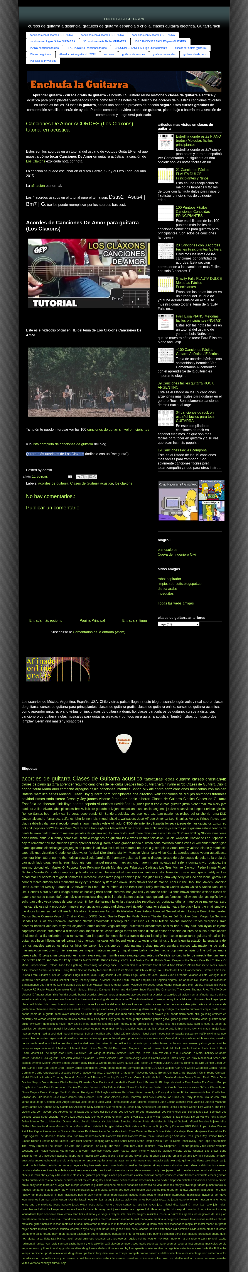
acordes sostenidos (165, 994)
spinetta (140, 1248)
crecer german (217, 1175)
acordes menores (119, 994)
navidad (28, 799)
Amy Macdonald (201, 1058)
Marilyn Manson (128, 852)
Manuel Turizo (39, 1121)
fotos (148, 896)
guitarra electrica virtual (193, 1019)
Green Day (81, 794)
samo (122, 955)
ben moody (65, 1165)
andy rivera (47, 999)
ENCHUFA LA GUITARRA (124, 19)
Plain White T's (217, 1131)
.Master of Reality (42, 887)
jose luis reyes (146, 1204)
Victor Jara (149, 852)
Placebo (27, 989)
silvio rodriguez (210, 862)
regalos (132, 1238)
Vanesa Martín (58, 1150)
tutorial (40, 911)
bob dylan (204, 926)
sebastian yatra (168, 906)
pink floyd (63, 804)
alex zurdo (100, 1155)
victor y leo (59, 1258)
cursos (50, 896)
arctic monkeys (160, 828)
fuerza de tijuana (42, 1189)
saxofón (99, 1243)
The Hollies (55, 1145)
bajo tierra (197, 1160)
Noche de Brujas (153, 1126)
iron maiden (217, 789)
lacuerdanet (29, 1214)
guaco (174, 1019)
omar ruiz (212, 1229)
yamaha (221, 1258)
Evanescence (193, 970)
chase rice (219, 1170)
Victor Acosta (121, 1150)
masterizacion (31, 950)
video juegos (194, 809)
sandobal (140, 1038)
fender (215, 843)
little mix (126, 1214)
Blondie (209, 1062)
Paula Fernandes (109, 1131)
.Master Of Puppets (64, 867)
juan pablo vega (40, 901)
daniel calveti (105, 931)
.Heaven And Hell (162, 1048)
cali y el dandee (149, 892)
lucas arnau (144, 1028)
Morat (44, 892)
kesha (124, 1209)
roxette (222, 1238)
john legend (118, 940)
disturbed (121, 1014)
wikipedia (182, 838)
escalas (139, 896)
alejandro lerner (83, 926)
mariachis (67, 882)
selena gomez (188, 862)
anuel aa (111, 1160)
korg (197, 1023)
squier (149, 1248)
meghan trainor (83, 1033)
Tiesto (124, 1145)
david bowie (111, 1180)
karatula (93, 1209)
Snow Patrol (147, 989)
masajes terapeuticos (192, 1219)
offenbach (166, 1229)
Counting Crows (114, 1077)
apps (121, 1160)
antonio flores (63, 999)
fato (88, 935)
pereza (26, 955)
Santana (28, 872)
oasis (148, 809)
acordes (183, 852)
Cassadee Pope (69, 1072)
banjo (222, 1160)
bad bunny (181, 926)
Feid (216, 970)
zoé (156, 804)
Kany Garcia (60, 1106)
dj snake (152, 931)
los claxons (123, 483)
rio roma (213, 813)
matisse (68, 833)
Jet (119, 975)
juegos (62, 848)
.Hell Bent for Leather (187, 1048)
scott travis (139, 1243)
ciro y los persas (118, 1009)
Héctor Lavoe (143, 1092)
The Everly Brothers (34, 1145)
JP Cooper (45, 1097)
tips (85, 1253)
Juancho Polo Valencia (190, 1101)
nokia (127, 1229)
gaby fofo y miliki (64, 1189)
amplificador (80, 872)
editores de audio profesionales (204, 931)
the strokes (29, 960)
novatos (165, 862)
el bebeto (45, 877)
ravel (69, 1238)
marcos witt (188, 945)
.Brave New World (100, 1048)
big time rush (92, 1165)
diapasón (175, 1180)
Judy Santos (29, 1106)
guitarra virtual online (211, 935)
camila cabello (31, 1170)
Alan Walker (73, 1058)
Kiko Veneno (114, 1106)
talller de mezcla (194, 955)
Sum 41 (167, 1140)
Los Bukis (39, 921)
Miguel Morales (199, 1121)
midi (160, 1224)
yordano (35, 1263)
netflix (202, 1033)
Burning (146, 1067)
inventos (33, 1199)
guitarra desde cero (195, 54)
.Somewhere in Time (84, 887)
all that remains (172, 1155)
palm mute (59, 1233)
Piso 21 (143, 921)
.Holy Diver (208, 1048)
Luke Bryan (130, 1116)
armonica (77, 892)
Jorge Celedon (46, 1101)
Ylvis (55, 994)
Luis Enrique (84, 984)
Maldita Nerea (190, 1116)
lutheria (180, 901)
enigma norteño (57, 1019)
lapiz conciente (46, 1214)
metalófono (90, 1224)
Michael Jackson (184, 867)
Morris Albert (84, 1126)
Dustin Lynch (136, 1082)
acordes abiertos (97, 994)
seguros (172, 1243)
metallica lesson (51, 1224)
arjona (26, 789)
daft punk (62, 896)
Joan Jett (145, 975)
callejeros (219, 926)
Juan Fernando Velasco (183, 975)
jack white (131, 1199)
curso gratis (198, 872)
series (53, 794)
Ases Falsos (143, 911)
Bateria (27, 794)
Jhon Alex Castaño (154, 1097)
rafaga (30, 1238)
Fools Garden (143, 1087)
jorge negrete (155, 1023)
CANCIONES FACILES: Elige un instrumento (141, 48)
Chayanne (197, 838)
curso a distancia (66, 931)
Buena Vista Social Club (124, 970)
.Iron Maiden (204, 882)
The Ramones (84, 1145)
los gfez (62, 945)
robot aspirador (169, 579)
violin (172, 1043)
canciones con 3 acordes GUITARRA (51, 35)
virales (71, 1258)
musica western (70, 1229)
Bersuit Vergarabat (213, 911)
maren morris (149, 862)
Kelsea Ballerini (59, 980)
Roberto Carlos (191, 921)
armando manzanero (138, 1160)
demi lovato (62, 1014)
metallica (40, 794)
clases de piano (34, 784)
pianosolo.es (167, 549)
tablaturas (153, 779)
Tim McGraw (218, 989)
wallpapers (128, 818)
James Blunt (94, 1097)
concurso (38, 896)
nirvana (170, 784)
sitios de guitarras (86, 1248)
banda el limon (142, 843)
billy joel (187, 999)
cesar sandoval (202, 1170)
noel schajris (186, 950)
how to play (85, 1194)
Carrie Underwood (46, 1072)
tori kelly (65, 960)
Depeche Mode (129, 916)
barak (25, 1165)
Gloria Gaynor (30, 1092)
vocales (96, 1258)
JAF (34, 1097)
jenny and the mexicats (37, 1204)
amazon (221, 1155)
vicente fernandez (113, 799)
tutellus (164, 1253)
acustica (62, 1155)
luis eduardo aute (163, 1028)
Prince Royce (209, 818)
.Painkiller (80, 1053)
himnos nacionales (65, 1194)
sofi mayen (112, 1248)
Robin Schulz (78, 989)
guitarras (132, 857)
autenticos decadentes (146, 926)
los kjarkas (186, 1214)
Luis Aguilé (77, 1116)
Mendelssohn (159, 1121)
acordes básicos (33, 926)
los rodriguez (165, 901)
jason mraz (105, 877)
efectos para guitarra (186, 828)
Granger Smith (58, 1092)
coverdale (201, 1175)
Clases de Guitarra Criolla (206, 784)
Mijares (214, 1121)
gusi (223, 1189)
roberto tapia (199, 1238)
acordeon (50, 1155)
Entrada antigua (134, 620)
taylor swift (127, 833)
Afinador (117, 823)
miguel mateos (95, 950)
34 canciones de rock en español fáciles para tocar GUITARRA (196, 417)
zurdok (56, 1263)
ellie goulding (203, 1014)
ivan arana (105, 1199)
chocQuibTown (31, 1175)
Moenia (50, 1126)
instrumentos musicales (92, 940)
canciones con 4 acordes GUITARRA (102, 35)
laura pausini (55, 1028)
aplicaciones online (84, 999)
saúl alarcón (112, 1243)
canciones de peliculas (105, 784)
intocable (90, 877)
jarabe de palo (174, 857)
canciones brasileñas (54, 1170)
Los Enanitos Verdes (184, 818)
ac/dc (181, 784)
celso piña (189, 1004)
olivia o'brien (198, 1229)
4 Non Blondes (176, 965)
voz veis (182, 1043)
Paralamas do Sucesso (57, 1131)
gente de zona (123, 1019)
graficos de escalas (164, 54)
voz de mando (158, 882)
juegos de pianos (80, 848)
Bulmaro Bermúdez (128, 1067)
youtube (221, 1043)
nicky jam (219, 804)
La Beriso (128, 1106)
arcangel (122, 926)
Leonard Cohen (187, 1106)
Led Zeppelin (214, 838)
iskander (73, 1199)
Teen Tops (203, 1140)
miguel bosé (148, 1033)
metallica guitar (31, 1224)
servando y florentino (42, 1248)
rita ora (185, 1238)
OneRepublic (120, 921)
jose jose (141, 877)
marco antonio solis (46, 882)
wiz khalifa (176, 1258)
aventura (28, 857)
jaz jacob (172, 1199)
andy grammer (76, 1160)
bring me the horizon (63, 857)
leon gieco (83, 1028)
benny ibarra (173, 999)
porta (178, 1233)
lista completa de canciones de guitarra (63, 444)
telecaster (180, 1248)
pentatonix (118, 1233)
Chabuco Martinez (91, 1072)
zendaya (45, 1263)
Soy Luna (142, 828)
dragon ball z (106, 896)
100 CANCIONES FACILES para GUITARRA (161, 41)
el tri (55, 877)
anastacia (28, 1160)
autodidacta (218, 852)
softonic (176, 955)
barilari (34, 1165)
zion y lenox (119, 960)
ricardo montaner (145, 906)
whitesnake (147, 1258)
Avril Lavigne (190, 911)
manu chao (144, 945)
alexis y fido (115, 1155)
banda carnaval (114, 892)
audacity (158, 1160)
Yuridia (63, 994)
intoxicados (194, 1194)
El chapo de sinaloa (171, 1082)
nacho (170, 1033)
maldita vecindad (51, 1033)
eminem (217, 1014)
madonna (128, 945)
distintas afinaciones (194, 1180)
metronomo (50, 950)
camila (65, 813)
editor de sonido (170, 931)
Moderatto (38, 1126)
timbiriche (37, 1253)
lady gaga (43, 862)
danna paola (29, 1014)
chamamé (42, 1009)
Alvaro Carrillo (151, 1058)
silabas (69, 1248)
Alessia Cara (115, 1058)
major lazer (219, 1028)
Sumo (176, 1140)
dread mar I (30, 877)
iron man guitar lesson (53, 1199)
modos (161, 1033)
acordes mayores (58, 926)
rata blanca (58, 1238)
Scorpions (211, 921)
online (201, 950)
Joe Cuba (173, 1097)
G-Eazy (204, 1087)
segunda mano (156, 1243)
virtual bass (83, 1258)
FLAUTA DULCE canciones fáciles (87, 48)
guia (203, 1189)
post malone (189, 1233)
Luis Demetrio (94, 1116)
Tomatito (150, 1145)
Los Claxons (35, 161)
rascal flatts (43, 1238)
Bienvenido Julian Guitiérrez (166, 1062)
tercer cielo (194, 1248)
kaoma (71, 1209)
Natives (119, 1126)
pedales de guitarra (88, 833)
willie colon (161, 1258)
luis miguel (100, 818)
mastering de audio (212, 945)
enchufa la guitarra (91, 1185)
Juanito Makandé (215, 1101)
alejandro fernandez (46, 818)
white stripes (101, 960)
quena (215, 1233)
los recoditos (146, 901)
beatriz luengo (156, 999)
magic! (207, 1028)
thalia (205, 1248)
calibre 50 (77, 809)
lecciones (70, 1028)
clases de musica (177, 872)
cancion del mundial (112, 1004)
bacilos (168, 926)
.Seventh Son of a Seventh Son (138, 965)
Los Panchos (48, 984)
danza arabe (167, 589)
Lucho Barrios (66, 984)
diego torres (123, 931)
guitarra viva (154, 784)
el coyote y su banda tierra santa (173, 1014)
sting (213, 1038)
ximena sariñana (204, 1258)
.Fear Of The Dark (181, 882)
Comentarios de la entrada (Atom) (99, 632)
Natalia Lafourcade (96, 921)
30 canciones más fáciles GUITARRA (105, 41)
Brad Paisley (66, 1067)
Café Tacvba (81, 828)
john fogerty (121, 1023)
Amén (216, 1058)
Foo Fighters (100, 828)
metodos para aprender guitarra (137, 1224)
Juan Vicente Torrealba (144, 1101)
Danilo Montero (174, 1077)
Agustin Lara (57, 1058)
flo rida (124, 935)
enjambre (54, 935)
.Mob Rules (65, 1053)
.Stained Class (125, 1053)
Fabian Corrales (78, 1087)
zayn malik (40, 1048)
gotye (166, 1019)
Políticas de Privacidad (43, 60)
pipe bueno (154, 1233)
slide (167, 955)
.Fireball (146, 1048)
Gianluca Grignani (60, 975)
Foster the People (165, 1087)
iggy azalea (75, 1023)
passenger (83, 1233)
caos (158, 1004)
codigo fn (171, 1009)
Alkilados (127, 911)
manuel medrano (106, 862)
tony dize (102, 1253)
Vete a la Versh (79, 1150)
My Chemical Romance (64, 921)
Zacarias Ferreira (32, 1155)
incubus (133, 1194)
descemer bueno (149, 1180)
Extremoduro (59, 1087)
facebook (168, 1185)
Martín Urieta (141, 1121)
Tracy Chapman (166, 1145)
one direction (143, 794)
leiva (60, 1214)
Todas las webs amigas (176, 603)
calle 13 (166, 892)
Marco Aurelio (81, 1121)
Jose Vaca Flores (109, 1101)
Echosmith (151, 1082)
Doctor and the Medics (113, 1082)
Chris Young (206, 1072)
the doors (28, 911)
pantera (71, 1233)
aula (166, 1160)
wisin (163, 833)
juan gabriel (165, 813)
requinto (81, 784)
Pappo (38, 1131)
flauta (36, 789)
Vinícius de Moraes (159, 1150)
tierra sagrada (48, 960)
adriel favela (85, 1155)
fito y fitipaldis (154, 823)
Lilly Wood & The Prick (212, 1106)
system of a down (114, 882)
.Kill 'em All (64, 911)
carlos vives (183, 843)
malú (59, 1219)
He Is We (128, 1092)
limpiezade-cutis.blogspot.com (181, 584)
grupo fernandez (177, 1189)
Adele (106, 823)
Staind (132, 1140)
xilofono (188, 1258)
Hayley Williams (111, 1092)
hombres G (75, 877)
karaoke (81, 1209)
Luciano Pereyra (59, 1116)
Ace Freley (145, 887)
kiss (188, 877)
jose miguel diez (168, 1204)
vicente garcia (142, 1043)
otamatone (28, 1233)
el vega (59, 1185)
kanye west (58, 1209)
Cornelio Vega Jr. (53, 916)
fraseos (26, 1189)
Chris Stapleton (188, 1072)
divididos (139, 931)
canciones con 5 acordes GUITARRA (153, 35)
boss (113, 1165)
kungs (202, 1209)
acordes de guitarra (53, 483)
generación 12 (85, 1189)
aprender (67, 784)
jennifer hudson (199, 1199)
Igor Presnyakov (162, 1092)
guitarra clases (190, 779)
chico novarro (57, 1009)
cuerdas (69, 1180)
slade (101, 1248)
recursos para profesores (111, 1238)
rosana (96, 882)
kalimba (105, 901)
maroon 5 (55, 833)
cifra (58, 1175)
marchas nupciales (88, 1219)
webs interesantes (114, 1258)
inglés (214, 896)
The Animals (218, 1140)
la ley (116, 901)
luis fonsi (85, 862)
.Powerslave (96, 911)
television (157, 838)
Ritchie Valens (169, 921)
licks (82, 1214)
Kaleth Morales (111, 867)
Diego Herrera (50, 1082)
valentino (175, 1253)
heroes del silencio (77, 838)
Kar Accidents (77, 1106)
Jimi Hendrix (30, 892)
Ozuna (129, 828)
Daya (223, 1077)
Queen (26, 818)
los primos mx (110, 1028)
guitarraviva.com (32, 1023)
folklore (90, 809)
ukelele (170, 838)
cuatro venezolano (41, 1180)
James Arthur (76, 1097)
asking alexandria (107, 999)
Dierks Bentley (69, 1082)
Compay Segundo (64, 1077)
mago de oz (194, 901)
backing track (93, 892)
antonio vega (105, 926)
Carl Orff (180, 1067)
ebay (32, 1185)
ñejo (63, 1263)
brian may (50, 1004)
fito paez (98, 935)
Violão (187, 1150)
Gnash (44, 1092)
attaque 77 (125, 999)
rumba (40, 1243)
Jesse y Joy (76, 799)
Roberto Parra (137, 1136)
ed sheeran (46, 804)
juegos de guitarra (197, 857)
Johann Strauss (203, 1097)
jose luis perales (175, 1023)
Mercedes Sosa (153, 984)
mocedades (177, 1224)
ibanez (70, 940)
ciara (104, 1009)
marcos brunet (130, 1219)
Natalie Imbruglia (103, 1126)
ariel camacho (63, 789)
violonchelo (41, 867)
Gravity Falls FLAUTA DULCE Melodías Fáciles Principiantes (199, 283)
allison (51, 843)
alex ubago (62, 892)
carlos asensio (115, 1170)
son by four (127, 1248)
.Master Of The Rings (43, 1053)
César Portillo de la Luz (149, 1077)
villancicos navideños (113, 804)
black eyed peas (216, 999)
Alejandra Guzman (94, 1058)
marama (130, 848)
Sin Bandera (107, 813)
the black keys (191, 906)
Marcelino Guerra (60, 1121)
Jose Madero (89, 1101)
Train (222, 921)
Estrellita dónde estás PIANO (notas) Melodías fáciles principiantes (198, 141)
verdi (185, 1253)
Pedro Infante (207, 867)
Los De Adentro (129, 1111)
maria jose (146, 1219)
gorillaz (157, 1019)
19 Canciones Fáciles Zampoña (182, 450)
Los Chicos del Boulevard (101, 1111)
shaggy (60, 1248)
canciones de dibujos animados (186, 794)
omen (222, 1229)
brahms (122, 1165)
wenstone (132, 1258)
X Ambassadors (42, 994)
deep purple (89, 813)
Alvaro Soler (46, 970)
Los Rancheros (171, 1111)
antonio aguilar (96, 1160)
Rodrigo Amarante (174, 1136)
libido (74, 862)
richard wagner (147, 1238)
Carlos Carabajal (197, 1067)
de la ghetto (46, 1014)
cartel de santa (172, 1004)
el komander (201, 843)
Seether (88, 1140)
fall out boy (93, 1019)
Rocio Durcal (154, 1136)
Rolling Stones (200, 833)
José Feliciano (89, 867)
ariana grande (121, 843)
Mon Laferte (195, 984)
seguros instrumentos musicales (197, 1243)
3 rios (163, 965)
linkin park (41, 833)
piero (124, 1038)
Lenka (173, 1106)
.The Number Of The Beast (118, 887)
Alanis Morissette (198, 965)
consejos (171, 1175)
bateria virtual (114, 872)
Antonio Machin (41, 1062)
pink (48, 906)
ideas (106, 1194)
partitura (27, 809)
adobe (72, 1155)
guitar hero (213, 1189)
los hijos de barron (84, 945)
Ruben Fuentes (40, 1140)
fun (103, 1019)
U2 (133, 804)
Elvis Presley (193, 1082)
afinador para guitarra (212, 994)
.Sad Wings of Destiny (101, 1053)
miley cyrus (83, 882)
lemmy (68, 1214)
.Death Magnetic (130, 1048)
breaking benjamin (139, 1165)
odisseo (154, 1229)
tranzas (77, 960)
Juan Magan (200, 916)
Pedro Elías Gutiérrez (134, 1131)
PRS (188, 1126)
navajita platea (184, 1033)
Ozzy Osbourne (174, 1126)
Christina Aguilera (41, 1077)
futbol (155, 935)
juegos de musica (189, 823)
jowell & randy (189, 1204)
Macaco (98, 984)
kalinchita (44, 1209)
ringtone (175, 1238)
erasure (121, 1185)
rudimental (28, 1243)
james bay (144, 1199)
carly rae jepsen (164, 1170)
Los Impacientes (150, 1111)
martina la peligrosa (166, 1219)
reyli (129, 906)
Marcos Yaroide (101, 1121)
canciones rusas (79, 1170)
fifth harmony (115, 857)
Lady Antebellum (145, 1106)
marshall (68, 1033)
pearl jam (72, 1038)
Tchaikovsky (188, 1140)
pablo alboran (139, 799)
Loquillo (145, 980)
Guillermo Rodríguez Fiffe (84, 1092)
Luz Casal (145, 1116)
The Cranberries (166, 989)
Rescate (100, 1136)
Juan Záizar (167, 1101)
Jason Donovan (131, 1097)
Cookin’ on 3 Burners (89, 1077)
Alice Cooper (30, 970)
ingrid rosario (147, 1194)
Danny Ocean (193, 1077)
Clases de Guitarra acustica (91, 483)
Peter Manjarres (197, 1131)
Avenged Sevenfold (166, 911)
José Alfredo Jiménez (152, 818)
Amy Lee (184, 1058)
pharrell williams (136, 1233)
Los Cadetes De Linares (192, 980)
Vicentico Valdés (100, 1150)
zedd (51, 1048)
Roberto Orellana (117, 1136)
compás (160, 1175)
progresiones (68, 955)
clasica (138, 1175)
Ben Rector (141, 1062)
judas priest (145, 804)
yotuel (211, 1043)
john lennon (83, 818)
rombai (212, 1238)
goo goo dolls (127, 1189)
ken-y (102, 1209)
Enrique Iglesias (215, 809)
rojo (98, 955)
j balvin (171, 809)
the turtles (102, 1043)
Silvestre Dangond (99, 989)
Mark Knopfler (112, 984)
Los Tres (165, 867)
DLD (223, 813)
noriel (135, 1229)
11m (172, 1053)
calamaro (48, 823)
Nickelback (211, 984)
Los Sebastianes (192, 1111)
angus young (199, 852)
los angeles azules (41, 945)
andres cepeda (84, 804)
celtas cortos (206, 1004)
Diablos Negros (31, 1082)
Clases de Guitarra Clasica (173, 799)
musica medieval (48, 1229)
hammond (37, 1194)
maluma (206, 804)
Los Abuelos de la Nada (68, 1111)
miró (166, 1224)
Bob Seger (50, 1067)
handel (48, 1194)
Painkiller (27, 1131)
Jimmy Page (130, 975)
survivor (159, 1248)
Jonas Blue (29, 1101)
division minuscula (83, 896)
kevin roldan (150, 940)
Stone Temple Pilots (149, 1140)
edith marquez (45, 1185)
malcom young (31, 1033)
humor (98, 1194)
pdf (174, 862)
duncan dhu (143, 1014)
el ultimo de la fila (34, 935)
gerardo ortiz (105, 809)
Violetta (177, 1150)
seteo (150, 955)
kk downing (190, 1209)
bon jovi (131, 892)
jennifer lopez (218, 1199)
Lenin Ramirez (131, 980)
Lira (33, 1111)
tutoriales (219, 794)
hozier (62, 1023)
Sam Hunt (75, 1140)
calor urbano (190, 1165)
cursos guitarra (170, 804)
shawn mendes (90, 823)
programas (49, 955)
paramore (219, 950)
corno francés (185, 1175)
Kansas (47, 1106)
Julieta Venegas (209, 975)
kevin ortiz (134, 940)
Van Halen (41, 1150)
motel (201, 1224)
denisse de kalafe (81, 1014)
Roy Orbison (209, 1136)
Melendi (65, 794)
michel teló (118, 1033)
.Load (25, 1053)
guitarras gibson (33, 940)
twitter (87, 960)
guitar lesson (169, 935)
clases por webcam (121, 1175)
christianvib (216, 779)
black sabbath (31, 823)
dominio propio (217, 1180)
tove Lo (113, 1253)
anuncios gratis (67, 843)
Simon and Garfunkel (125, 989)
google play (144, 1189)
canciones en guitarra (140, 1004)
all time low (190, 1155)
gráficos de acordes (133, 54)
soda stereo (55, 799)
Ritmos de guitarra (40, 54)
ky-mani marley (216, 1209)
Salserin (64, 1140)
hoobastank (50, 1023)
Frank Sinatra (39, 975)
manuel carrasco (214, 901)
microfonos (133, 1033)
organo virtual (57, 1038)
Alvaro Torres (169, 1058)
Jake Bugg (97, 975)
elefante (139, 823)
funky (109, 1019)
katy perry (177, 877)
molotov (153, 950)
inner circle (163, 1194)
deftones (125, 1180)
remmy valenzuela (192, 848)
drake (25, 1185)
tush (129, 1043)
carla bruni (98, 1170)
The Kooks (184, 989)
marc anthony (128, 862)
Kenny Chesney (79, 980)
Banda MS (140, 789)
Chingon (172, 1072)
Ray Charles (86, 1136)
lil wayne (114, 1214)
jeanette (184, 1199)
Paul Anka (91, 1131)
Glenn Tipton (218, 1087)
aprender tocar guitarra (95, 843)
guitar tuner (187, 935)
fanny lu (180, 1185)
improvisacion (119, 1194)
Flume (130, 1087)
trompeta (134, 1253)
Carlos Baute (31, 916)
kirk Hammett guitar (157, 1209)
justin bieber (191, 804)
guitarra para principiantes (111, 794)
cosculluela (86, 857)
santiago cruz (136, 955)
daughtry (97, 1180)
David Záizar (211, 1077)
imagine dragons (150, 857)
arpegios (82, 789)
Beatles (130, 784)
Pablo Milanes (217, 1126)
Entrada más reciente (45, 620)
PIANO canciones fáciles (44, 48)
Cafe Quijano (166, 1067)
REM (154, 921)
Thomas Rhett (200, 989)
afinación (38, 186)
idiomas (203, 896)
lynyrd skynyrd (193, 1028)
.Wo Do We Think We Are (152, 1053)
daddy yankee (216, 872)
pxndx (217, 823)
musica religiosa (33, 906)
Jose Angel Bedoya (68, 1101)
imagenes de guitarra (106, 838)
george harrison (142, 1019)
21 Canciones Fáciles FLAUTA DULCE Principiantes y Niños (192, 174)
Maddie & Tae (171, 1116)
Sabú (54, 1140)
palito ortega (43, 1233)
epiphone (110, 1185)
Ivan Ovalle (213, 1092)
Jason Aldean (111, 1097)
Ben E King (62, 970)
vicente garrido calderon (204, 1253)
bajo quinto (183, 1160)
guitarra (53, 784)
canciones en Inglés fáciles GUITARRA (52, 41)
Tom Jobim (136, 1145)
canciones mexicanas (190, 789)
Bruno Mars (63, 828)
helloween (190, 896)
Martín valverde (132, 984)
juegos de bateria (64, 901)
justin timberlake (88, 901)
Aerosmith (113, 911)
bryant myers (66, 1004)
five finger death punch (199, 1185)
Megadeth (117, 828)
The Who (114, 1145)
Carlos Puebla (217, 1067)
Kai (40, 1106)
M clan (157, 1116)
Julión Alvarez (43, 809)
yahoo (203, 1043)
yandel (51, 911)
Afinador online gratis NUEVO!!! (77, 54)
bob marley (52, 813)
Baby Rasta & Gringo (94, 1062)
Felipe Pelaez (116, 1087)
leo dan (197, 877)
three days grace (147, 833)
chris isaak (74, 1009)
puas (131, 1038)
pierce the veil (111, 1038)
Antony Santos (61, 1062)
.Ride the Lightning (70, 965)
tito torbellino (118, 1043)
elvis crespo (72, 1185)
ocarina (143, 1229)
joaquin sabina (124, 877)
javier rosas (159, 1199)
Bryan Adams (106, 1067)
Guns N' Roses (178, 833)
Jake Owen (60, 1097)
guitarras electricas (44, 848)
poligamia (168, 1233)
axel (223, 818)
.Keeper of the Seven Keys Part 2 (192, 960)
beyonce (78, 1165)
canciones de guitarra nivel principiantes (118, 429)
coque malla (210, 1009)
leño (75, 1214)
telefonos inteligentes (52, 1043)
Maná (46, 789)
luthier (179, 1028)
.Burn (115, 1048)
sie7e (159, 955)
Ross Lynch (194, 1136)
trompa (123, 1253)
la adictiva (100, 848)
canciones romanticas (140, 872)
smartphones (201, 1038)
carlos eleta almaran (139, 1170)
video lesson (160, 1043)
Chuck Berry (148, 970)
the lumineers (216, 955)
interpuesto (179, 1194)
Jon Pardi (220, 1097)
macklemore (29, 1219)
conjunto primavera (190, 1009)
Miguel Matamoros (175, 984)
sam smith (110, 955)
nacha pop (168, 950)
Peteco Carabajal (175, 1131)
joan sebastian (125, 809)
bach (101, 872)
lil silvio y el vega (97, 1214)
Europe (221, 1082)
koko (190, 1023)
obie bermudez (39, 1038)
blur (193, 926)
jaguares (107, 1023)
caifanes (68, 818)
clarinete (66, 1175)
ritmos (40, 799)
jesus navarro (62, 1204)
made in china (46, 1219)
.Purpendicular (38, 965)
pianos (207, 823)
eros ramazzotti (73, 935)
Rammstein (62, 989)
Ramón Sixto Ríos (67, 1136)
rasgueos (158, 809)
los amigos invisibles (145, 1214)
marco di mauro (110, 1219)
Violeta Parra (43, 872)
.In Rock (221, 1048)
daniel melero (82, 1180)
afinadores (219, 833)
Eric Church (209, 1082)
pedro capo (95, 1038)
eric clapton (124, 896)
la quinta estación (190, 940)
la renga (208, 940)
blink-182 (41, 857)
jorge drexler (138, 1023)
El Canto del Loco (173, 970)
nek (196, 1033)
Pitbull (222, 867)
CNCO (128, 823)
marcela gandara (166, 945)
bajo (140, 784)
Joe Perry (186, 1097)
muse (139, 809)
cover (222, 1009)
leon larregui (60, 862)
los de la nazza (168, 1214)
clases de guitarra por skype (90, 1175)
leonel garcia (212, 877)
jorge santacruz (125, 1204)
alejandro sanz (160, 789)
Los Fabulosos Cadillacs (140, 867)
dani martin (87, 931)
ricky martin (214, 848)
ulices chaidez (137, 882)
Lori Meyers (44, 1111)
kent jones (113, 1209)
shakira (115, 818)
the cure (71, 1043)
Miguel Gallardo (178, 1121)
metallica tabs (102, 1033)
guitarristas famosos (167, 896)
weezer (193, 1043)
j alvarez (118, 1199)
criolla (25, 1180)
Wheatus (198, 1150)
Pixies (222, 984)
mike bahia (139, 950)
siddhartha (178, 1038)
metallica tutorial (72, 1224)
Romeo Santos (32, 813)
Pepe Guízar (156, 1131)
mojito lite (191, 1224)
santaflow (165, 1038)
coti (133, 813)
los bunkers (116, 848)
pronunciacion (90, 906)
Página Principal (92, 620)
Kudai (94, 980)
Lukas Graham (113, 1116)
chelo (160, 872)
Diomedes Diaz (88, 1082)
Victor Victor (138, 1150)
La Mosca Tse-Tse (109, 980)
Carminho (28, 1072)
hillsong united (55, 940)
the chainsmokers (214, 906)
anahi (35, 999)
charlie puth (45, 931)
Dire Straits (108, 852)
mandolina (69, 1219)
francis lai (220, 1185)
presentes (204, 1233)
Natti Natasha (133, 1126)
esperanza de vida (150, 1185)
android (61, 1160)
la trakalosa (128, 901)
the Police (215, 1248)
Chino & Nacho (200, 887)
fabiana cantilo (77, 1019)
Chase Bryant (158, 1072)
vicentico (48, 852)
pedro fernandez (101, 1233)
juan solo (206, 1204)
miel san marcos (72, 950)
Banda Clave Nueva (120, 1062)
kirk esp (177, 1209)
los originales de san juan (210, 1214)
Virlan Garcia (167, 852)
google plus (159, 1189)
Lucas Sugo (39, 1116)
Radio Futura (45, 989)
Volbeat (26, 994)
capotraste (29, 931)
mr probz (220, 1224)
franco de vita (140, 935)
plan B (36, 955)
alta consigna (207, 1155)
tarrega (168, 1248)
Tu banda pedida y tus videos (196, 1145)
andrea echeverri (45, 1160)
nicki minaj (213, 1033)
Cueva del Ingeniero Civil (177, 554)
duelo (131, 1014)
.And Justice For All (141, 960)
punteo (105, 906)
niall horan (103, 1229)
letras (169, 779)
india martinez (92, 1023)
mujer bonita (29, 1229)
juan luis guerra (159, 877)
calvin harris (206, 1165)
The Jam (68, 1145)
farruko (100, 857)
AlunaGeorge (133, 1058)
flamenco (111, 935)
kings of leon (168, 940)
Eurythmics (28, 1087)
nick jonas (116, 1229)
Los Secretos (212, 1111)
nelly (92, 1229)
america (27, 999)
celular (187, 1170)
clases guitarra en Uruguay (147, 1009)
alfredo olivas (133, 1155)
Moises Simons (65, 1126)
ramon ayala (86, 955)
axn (172, 1160)
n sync (85, 1229)
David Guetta (107, 916)
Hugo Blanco (81, 975)
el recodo (62, 823)
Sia (51, 892)
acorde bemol (77, 994)
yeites (25, 1263)
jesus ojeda (79, 1204)
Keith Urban (41, 980)
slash (189, 1038)
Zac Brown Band (215, 1150)
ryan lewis (51, 1243)
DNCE (92, 916)
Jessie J (110, 975)
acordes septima (141, 994)
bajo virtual (211, 1160)
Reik (157, 794)
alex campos (62, 872)
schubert (126, 1243)
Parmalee (78, 1131)
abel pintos (62, 809)
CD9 (154, 1067)
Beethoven (161, 887)
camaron (221, 1165)
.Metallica (79, 911)
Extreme (208, 970)
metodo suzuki (107, 1224)
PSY (134, 921)
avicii (93, 872)
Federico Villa (98, 1087)
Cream (129, 1077)
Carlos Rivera (179, 887)
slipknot (35, 852)
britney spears (160, 1165)
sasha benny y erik (81, 1243)
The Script (101, 1145)
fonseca (170, 823)
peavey (83, 1038)
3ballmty (209, 1053)
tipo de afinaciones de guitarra (63, 1253)
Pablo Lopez (200, 1126)
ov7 (208, 950)
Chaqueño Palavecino (134, 1072)
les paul (96, 1028)
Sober (123, 1140)
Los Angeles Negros (164, 980)
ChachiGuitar (111, 1072)
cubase (58, 1180)
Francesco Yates (188, 1087)
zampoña (27, 1048)
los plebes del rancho (190, 813)
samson (63, 1243)
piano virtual (169, 848)
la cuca (205, 1023)
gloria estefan (109, 1189)
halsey (26, 1194)
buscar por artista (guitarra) (191, 48)
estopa (206, 828)
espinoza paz (146, 813)
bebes (43, 1165)
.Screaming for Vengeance (100, 965)
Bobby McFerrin (98, 970)
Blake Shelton (79, 970)
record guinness (84, 1238)
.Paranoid (62, 887)
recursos (109, 54)
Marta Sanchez (122, 1121)
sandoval (152, 1038)
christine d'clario (201, 892)
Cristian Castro (76, 916)
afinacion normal (188, 994)
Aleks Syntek (218, 965)
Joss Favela (159, 975)
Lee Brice (163, 1106)
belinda (52, 1165)
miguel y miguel (118, 950)
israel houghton (88, 1199)
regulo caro (111, 833)
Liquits (26, 1111)
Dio (159, 970)
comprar (149, 1175)
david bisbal (30, 838)
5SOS (50, 828)
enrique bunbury (51, 838)
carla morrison (164, 843)
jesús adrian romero (101, 1204)
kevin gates (137, 1209)
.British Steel (162, 960)
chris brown (181, 892)
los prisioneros (109, 945)
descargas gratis (103, 1014)
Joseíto (124, 1101)
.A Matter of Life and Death (71, 1048)
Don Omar (219, 887)
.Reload (52, 965)
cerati (75, 813)
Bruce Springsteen (86, 1067)
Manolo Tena (208, 1116)
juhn (215, 1204)
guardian (194, 1189)
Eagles (167, 916)
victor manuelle (41, 1258)
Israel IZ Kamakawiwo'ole (189, 1092)
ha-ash (74, 823)
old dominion (181, 1229)
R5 (34, 989)
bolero (106, 1165)
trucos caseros (149, 1253)
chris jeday (47, 1175)
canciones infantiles (115, 789)
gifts (97, 1189)
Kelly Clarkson (96, 1106)
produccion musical (65, 906)
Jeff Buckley (182, 916)
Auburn (75, 1062)
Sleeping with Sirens (106, 1140)
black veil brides (32, 1004)
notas (181, 809)
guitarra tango (217, 1019)
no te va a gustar (148, 848)
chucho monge (91, 1009)
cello (178, 1170)
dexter (165, 1180)
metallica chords (216, 1219)
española (132, 1185)
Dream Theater (151, 916)
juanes (92, 799)
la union (216, 1023)
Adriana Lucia (39, 1058)
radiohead (118, 906)
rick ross (163, 1238)
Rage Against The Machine (38, 1136)
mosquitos (166, 593)
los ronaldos (128, 1028)
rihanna (144, 838)
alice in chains (152, 1155)
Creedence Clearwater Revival (77, 852)
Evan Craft (43, 1087)
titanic (91, 1253)
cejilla (94, 789)
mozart (210, 1224)
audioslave (140, 999)
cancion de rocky (87, 1004)
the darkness (86, 1043)
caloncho (176, 1165)
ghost (63, 877)
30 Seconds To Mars (189, 1053)
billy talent (199, 999)
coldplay (123, 813)
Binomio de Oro (194, 1062)
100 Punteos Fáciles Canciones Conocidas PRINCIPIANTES (193, 212)
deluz (135, 1180)
